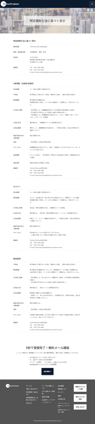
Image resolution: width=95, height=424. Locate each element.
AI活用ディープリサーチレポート (48, 401)
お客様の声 (61, 399)
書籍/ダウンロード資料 (80, 388)
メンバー (61, 392)
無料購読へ (47, 371)
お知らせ (29, 403)
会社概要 (61, 386)
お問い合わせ (80, 407)
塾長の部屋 (45, 397)
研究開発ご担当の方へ (32, 393)
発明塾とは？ (62, 389)
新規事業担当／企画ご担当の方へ (32, 398)
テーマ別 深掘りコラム (48, 387)
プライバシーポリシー (64, 403)
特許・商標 (61, 412)
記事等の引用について (64, 410)
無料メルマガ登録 (80, 398)
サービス (29, 386)
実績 (59, 396)
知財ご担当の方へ (32, 389)
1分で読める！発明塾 (48, 392)
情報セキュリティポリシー (64, 406)
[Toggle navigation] (92, 4)
